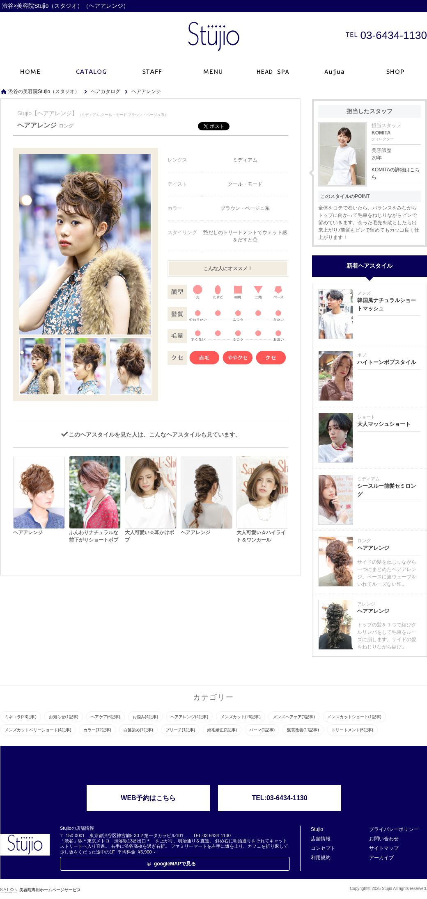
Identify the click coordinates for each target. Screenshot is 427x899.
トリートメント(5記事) (352, 730)
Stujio (317, 829)
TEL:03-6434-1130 (279, 797)
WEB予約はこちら (148, 797)
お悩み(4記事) (145, 717)
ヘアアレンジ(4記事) (189, 717)
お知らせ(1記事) (63, 717)
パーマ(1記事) (262, 730)
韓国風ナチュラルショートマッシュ (386, 304)
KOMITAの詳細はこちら (396, 173)
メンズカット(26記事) (240, 717)
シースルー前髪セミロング (386, 490)
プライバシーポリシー (393, 829)
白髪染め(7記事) (138, 730)
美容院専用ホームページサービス (40, 890)
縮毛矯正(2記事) (222, 730)
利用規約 (321, 857)
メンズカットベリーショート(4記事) (38, 730)
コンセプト (323, 848)
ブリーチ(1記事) (180, 730)
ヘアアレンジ (373, 548)
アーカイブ (381, 857)
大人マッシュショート (384, 424)
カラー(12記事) (97, 730)
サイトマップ (384, 848)
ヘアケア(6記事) (105, 717)
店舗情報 (321, 839)
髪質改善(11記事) (303, 730)
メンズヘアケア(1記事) (294, 717)
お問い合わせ (384, 839)
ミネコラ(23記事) (21, 717)
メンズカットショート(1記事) (354, 717)
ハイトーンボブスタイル (386, 362)
